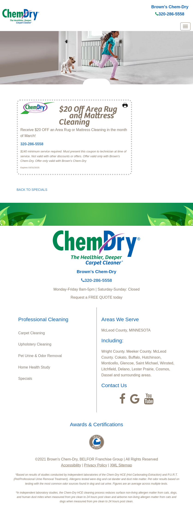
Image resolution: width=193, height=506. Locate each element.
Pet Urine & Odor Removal (40, 356)
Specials (25, 378)
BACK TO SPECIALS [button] (32, 190)
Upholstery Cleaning (34, 344)
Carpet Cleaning (31, 333)
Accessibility (71, 465)
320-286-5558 (169, 14)
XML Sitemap (121, 465)
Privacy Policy (95, 465)
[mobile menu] (185, 26)
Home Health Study (34, 367)
